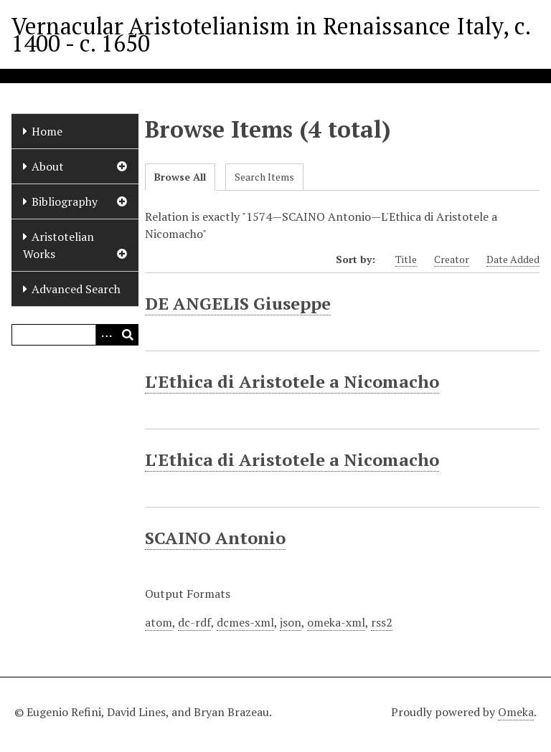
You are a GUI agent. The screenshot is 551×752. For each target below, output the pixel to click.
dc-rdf (194, 622)
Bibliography (65, 201)
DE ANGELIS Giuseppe (238, 303)
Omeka (516, 712)
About (48, 166)
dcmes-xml (245, 622)
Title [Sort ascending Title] (406, 259)
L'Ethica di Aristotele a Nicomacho (292, 381)
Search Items (264, 177)
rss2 (381, 622)
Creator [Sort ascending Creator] (451, 259)
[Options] (106, 335)
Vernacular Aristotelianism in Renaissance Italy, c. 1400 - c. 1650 (270, 34)
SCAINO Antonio (215, 537)
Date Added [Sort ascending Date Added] (513, 259)
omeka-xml (336, 622)
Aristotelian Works (58, 245)
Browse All (180, 177)
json (290, 622)
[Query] (74, 335)
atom (158, 622)
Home (47, 131)
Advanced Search (76, 289)
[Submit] (127, 335)
